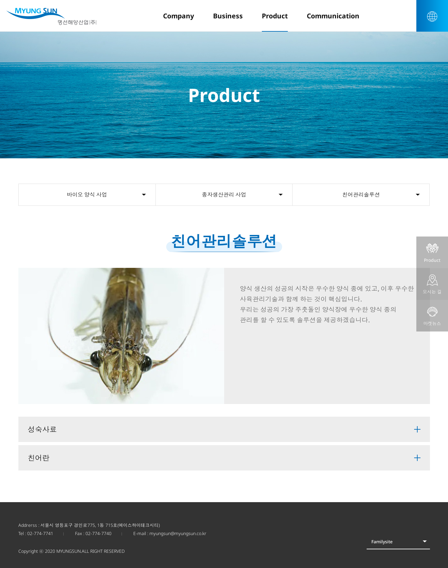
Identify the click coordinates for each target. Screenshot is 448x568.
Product (432, 253)
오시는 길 (432, 285)
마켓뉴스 (432, 316)
